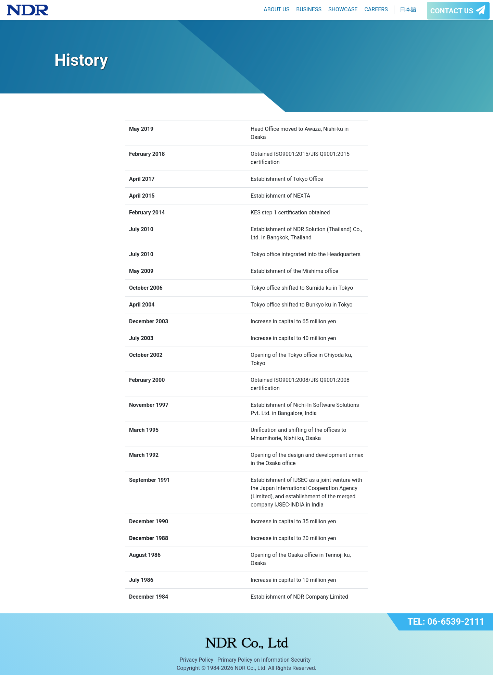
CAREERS (376, 9)
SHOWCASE (343, 9)
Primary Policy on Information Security (264, 660)
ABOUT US (276, 9)
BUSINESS (308, 9)
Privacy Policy (197, 660)
